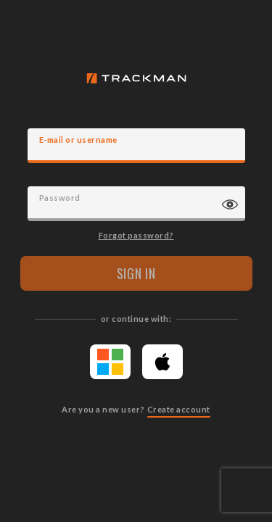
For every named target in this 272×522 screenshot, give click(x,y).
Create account (178, 409)
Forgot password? (136, 235)
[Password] (136, 203)
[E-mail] (136, 145)
